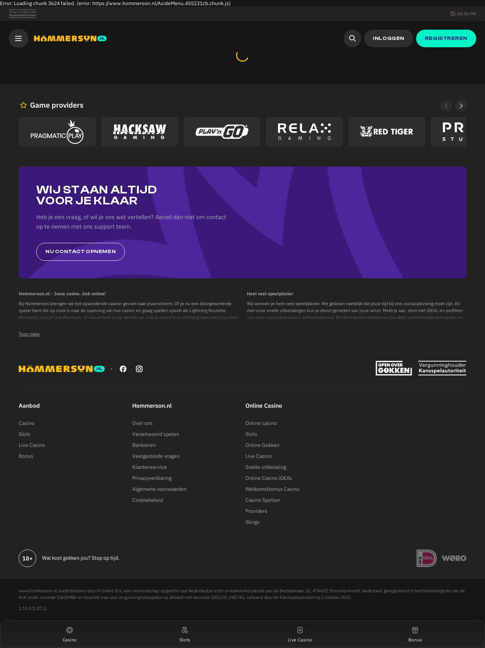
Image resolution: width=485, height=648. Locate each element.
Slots (24, 434)
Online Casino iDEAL (268, 478)
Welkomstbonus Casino (272, 489)
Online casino (261, 423)
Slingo (252, 522)
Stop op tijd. (105, 558)
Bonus (26, 456)
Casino (26, 423)
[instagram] (139, 369)
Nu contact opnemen (80, 252)
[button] (69, 634)
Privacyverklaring (151, 478)
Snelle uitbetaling (265, 467)
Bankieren (144, 445)
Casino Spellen (262, 500)
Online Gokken (262, 445)
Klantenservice (149, 467)
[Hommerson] (70, 38)
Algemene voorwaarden (159, 489)
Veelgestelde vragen (155, 456)
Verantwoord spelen (155, 434)
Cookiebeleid (147, 500)
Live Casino (32, 445)
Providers (256, 511)
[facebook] (123, 369)
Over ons (142, 423)
